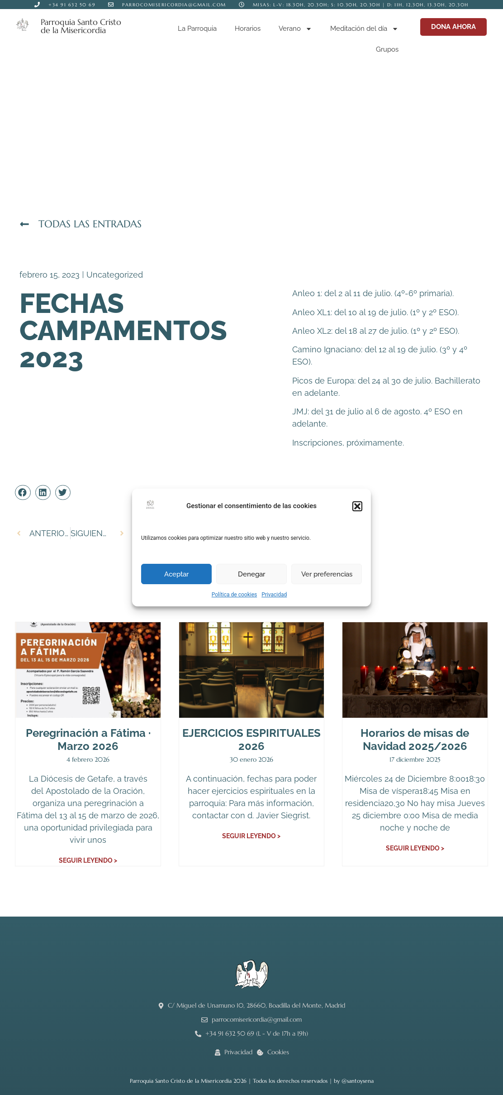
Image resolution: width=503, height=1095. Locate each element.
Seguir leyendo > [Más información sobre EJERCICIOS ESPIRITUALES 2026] (251, 836)
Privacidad (274, 594)
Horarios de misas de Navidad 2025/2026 (415, 739)
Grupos (387, 49)
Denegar (251, 574)
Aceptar (176, 574)
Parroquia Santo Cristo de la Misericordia (81, 26)
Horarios (248, 28)
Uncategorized (114, 274)
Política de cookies (234, 594)
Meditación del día (364, 29)
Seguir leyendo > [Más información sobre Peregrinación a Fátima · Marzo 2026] (88, 860)
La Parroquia (197, 28)
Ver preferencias (326, 574)
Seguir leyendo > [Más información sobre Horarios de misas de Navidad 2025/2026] (415, 848)
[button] (357, 506)
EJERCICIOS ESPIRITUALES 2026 (251, 739)
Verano (295, 29)
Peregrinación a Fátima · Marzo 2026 (88, 739)
